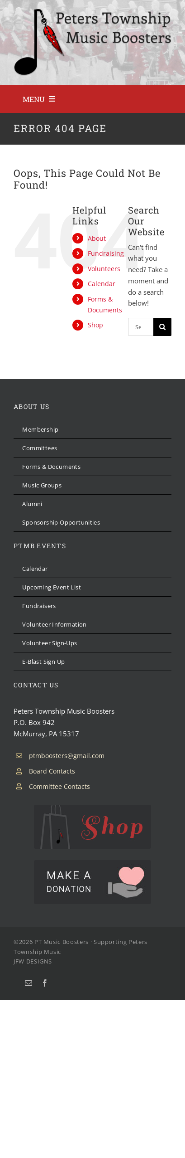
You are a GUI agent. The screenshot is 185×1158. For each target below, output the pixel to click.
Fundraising (106, 253)
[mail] (28, 983)
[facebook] (44, 983)
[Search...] (140, 327)
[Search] (162, 327)
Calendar (101, 283)
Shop (95, 325)
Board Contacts (52, 771)
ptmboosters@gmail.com (66, 755)
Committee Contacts (59, 786)
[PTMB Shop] (92, 808)
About (97, 238)
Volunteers (104, 268)
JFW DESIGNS (33, 961)
